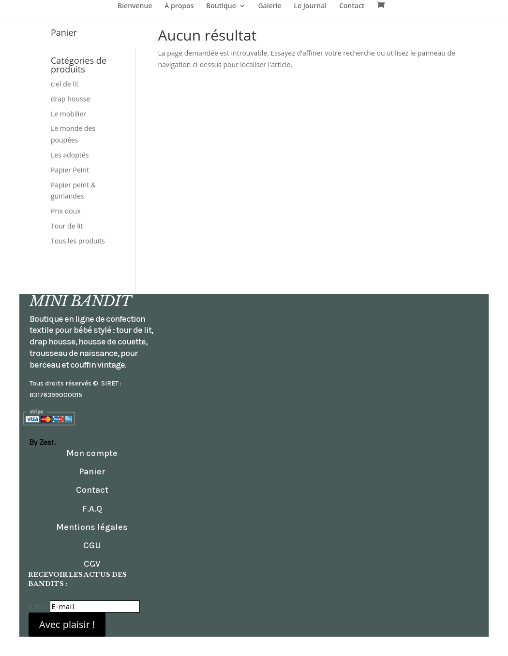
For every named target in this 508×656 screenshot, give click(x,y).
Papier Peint (70, 169)
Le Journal (310, 6)
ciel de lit (64, 83)
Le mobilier (68, 113)
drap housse (70, 98)
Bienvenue (135, 6)
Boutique (221, 6)
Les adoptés (70, 154)
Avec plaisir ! (67, 624)
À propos (179, 6)
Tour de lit (67, 225)
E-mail (38, 606)
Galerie (269, 6)
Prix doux (66, 210)
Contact (351, 6)
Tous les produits (78, 240)
